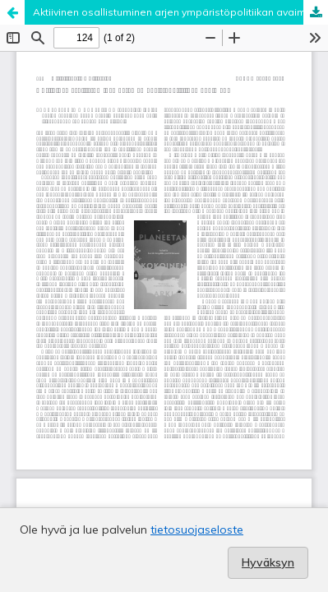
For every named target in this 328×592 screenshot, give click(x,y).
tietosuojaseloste (196, 529)
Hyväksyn (268, 562)
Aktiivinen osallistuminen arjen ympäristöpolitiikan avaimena (179, 12)
